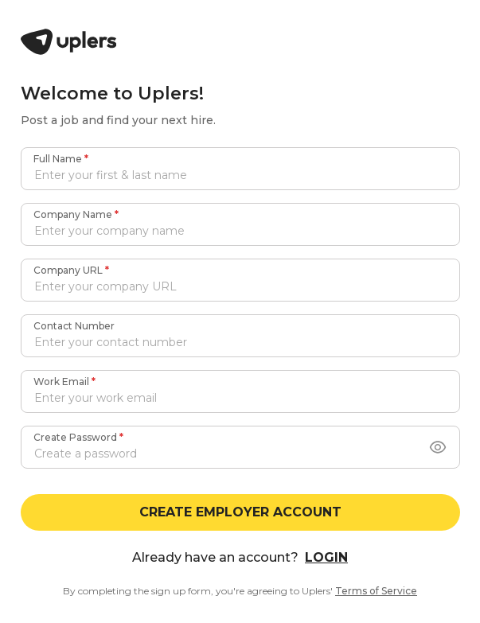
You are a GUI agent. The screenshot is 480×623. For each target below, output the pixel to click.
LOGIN (326, 557)
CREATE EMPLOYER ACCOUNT (240, 512)
